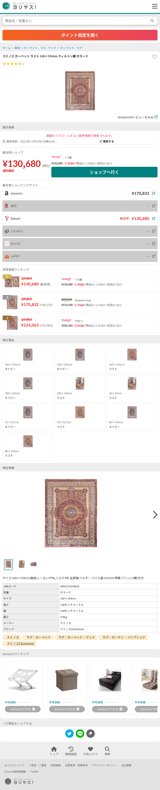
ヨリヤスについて (14, 765)
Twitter (34, 771)
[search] (153, 20)
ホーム (7, 48)
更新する (107, 141)
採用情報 (56, 765)
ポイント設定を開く (80, 35)
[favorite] (154, 57)
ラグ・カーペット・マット (76, 637)
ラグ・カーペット (38, 637)
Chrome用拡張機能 (15, 771)
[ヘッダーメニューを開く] (153, 6)
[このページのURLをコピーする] (90, 733)
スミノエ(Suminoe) (20, 643)
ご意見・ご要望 (37, 765)
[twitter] (69, 734)
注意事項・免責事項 (76, 765)
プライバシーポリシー (104, 765)
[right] (154, 515)
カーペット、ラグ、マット (40, 48)
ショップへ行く (104, 172)
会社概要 (126, 765)
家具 (17, 48)
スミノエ (13, 637)
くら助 (68, 157)
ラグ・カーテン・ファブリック (123, 637)
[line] (80, 734)
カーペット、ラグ (71, 48)
